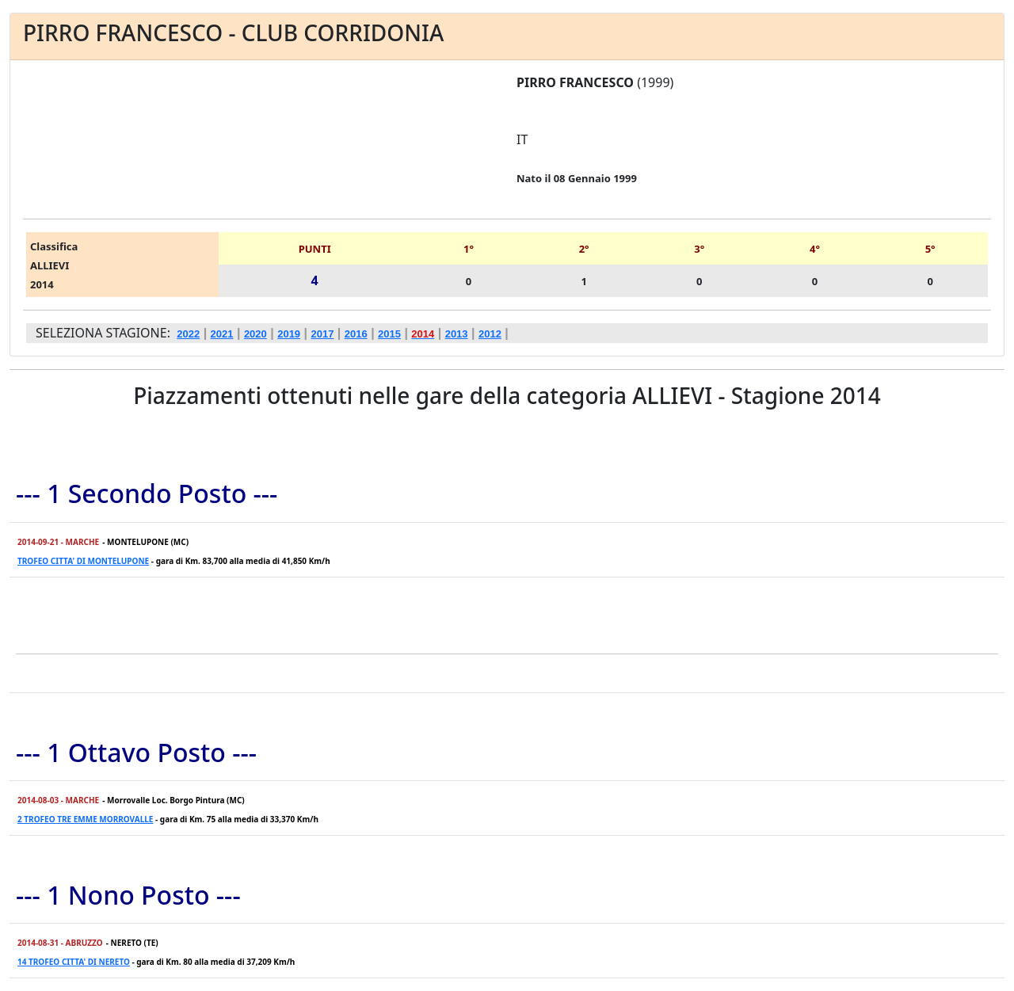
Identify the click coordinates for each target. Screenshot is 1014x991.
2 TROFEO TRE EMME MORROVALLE (85, 819)
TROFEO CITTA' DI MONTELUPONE (83, 560)
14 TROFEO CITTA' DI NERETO (73, 961)
